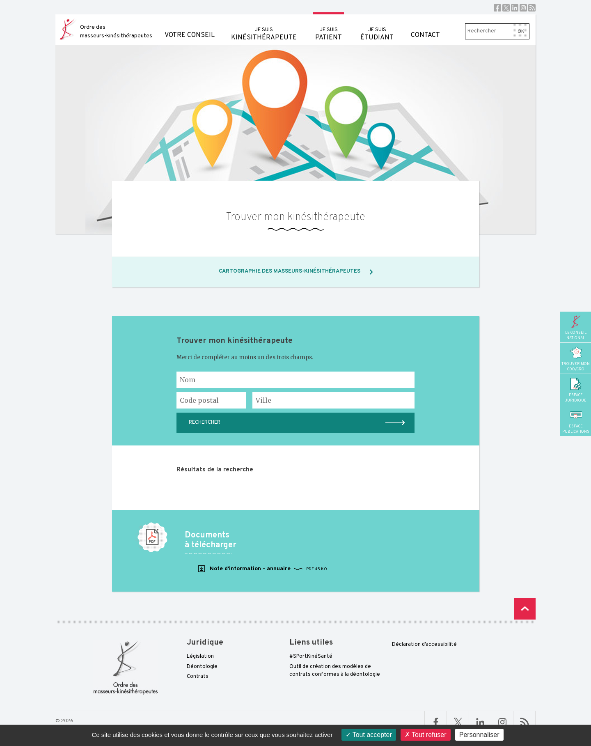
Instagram (523, 7)
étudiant (377, 28)
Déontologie (202, 666)
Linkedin (514, 7)
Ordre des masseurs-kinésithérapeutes (116, 31)
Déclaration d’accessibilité (424, 644)
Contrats (197, 676)
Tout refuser (426, 734)
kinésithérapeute (264, 28)
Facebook (497, 7)
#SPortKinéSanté (310, 656)
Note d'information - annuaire (262, 569)
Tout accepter (369, 734)
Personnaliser (479, 734)
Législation (200, 656)
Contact (425, 26)
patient (328, 28)
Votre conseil (190, 26)
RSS (532, 7)
